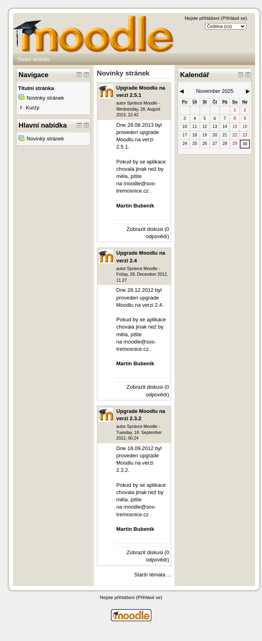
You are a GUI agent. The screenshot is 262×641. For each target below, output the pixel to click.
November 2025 (215, 91)
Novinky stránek (45, 98)
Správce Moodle (142, 103)
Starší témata (149, 575)
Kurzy (32, 108)
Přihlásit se (233, 18)
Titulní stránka (33, 59)
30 (245, 144)
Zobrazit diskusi (145, 229)
